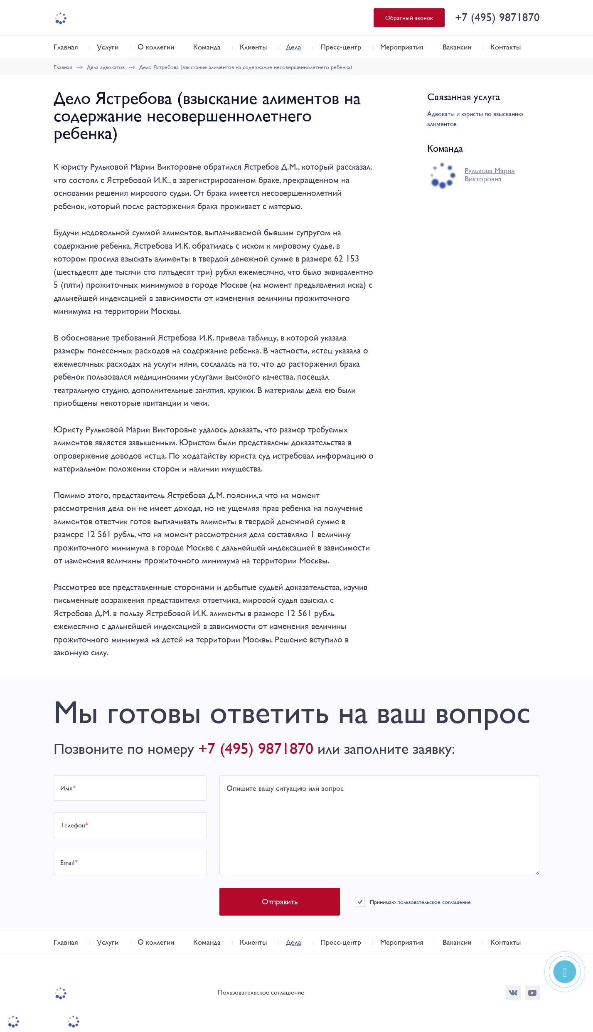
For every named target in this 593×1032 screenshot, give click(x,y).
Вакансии (457, 46)
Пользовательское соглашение (261, 992)
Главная (66, 46)
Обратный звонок (409, 17)
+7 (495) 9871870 (497, 17)
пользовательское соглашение (434, 902)
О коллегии (156, 46)
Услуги (107, 46)
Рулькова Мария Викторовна (490, 174)
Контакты (505, 46)
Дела (293, 46)
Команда (207, 46)
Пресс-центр (340, 46)
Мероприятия (401, 46)
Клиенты (253, 46)
